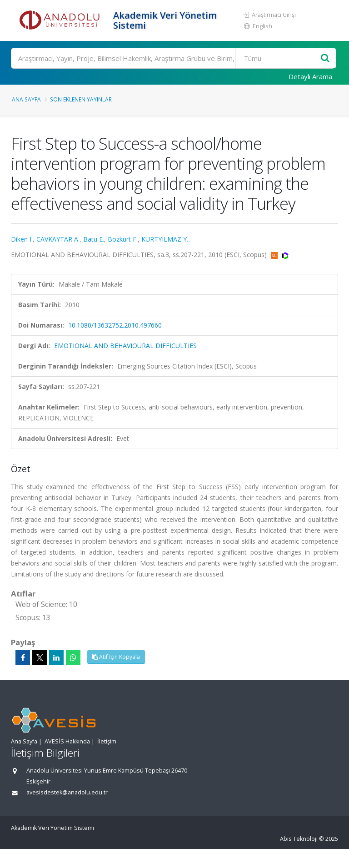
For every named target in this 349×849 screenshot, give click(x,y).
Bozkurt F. (123, 239)
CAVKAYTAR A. (58, 239)
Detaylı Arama (310, 76)
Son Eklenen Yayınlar (81, 99)
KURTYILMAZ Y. (164, 239)
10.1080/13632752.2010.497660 (115, 325)
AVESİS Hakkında (67, 741)
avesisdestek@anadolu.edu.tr (67, 792)
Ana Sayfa (26, 99)
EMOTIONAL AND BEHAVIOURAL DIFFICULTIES (125, 345)
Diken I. (22, 239)
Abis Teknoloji (299, 839)
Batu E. (93, 239)
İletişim (106, 741)
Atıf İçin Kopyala (116, 657)
